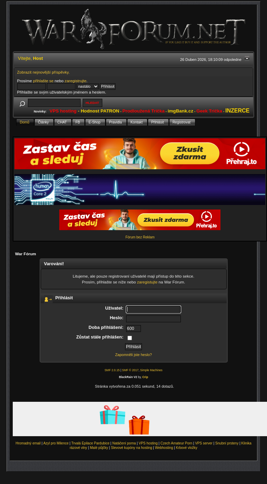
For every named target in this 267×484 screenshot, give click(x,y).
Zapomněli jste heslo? (133, 355)
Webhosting (164, 448)
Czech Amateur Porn (176, 443)
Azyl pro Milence (56, 443)
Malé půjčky (99, 448)
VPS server (204, 443)
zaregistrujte (75, 80)
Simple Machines (151, 370)
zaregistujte (147, 282)
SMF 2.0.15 (112, 370)
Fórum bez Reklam (139, 237)
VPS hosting (148, 443)
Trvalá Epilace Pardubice (90, 443)
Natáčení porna (124, 443)
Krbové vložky (186, 448)
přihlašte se (43, 80)
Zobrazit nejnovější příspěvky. (43, 72)
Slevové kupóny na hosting (131, 448)
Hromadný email (28, 443)
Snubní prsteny (226, 443)
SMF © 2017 (130, 370)
